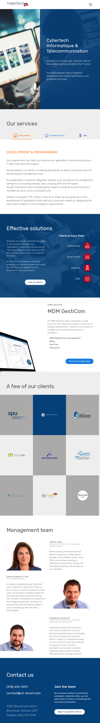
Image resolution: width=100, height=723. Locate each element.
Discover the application (79, 361)
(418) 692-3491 (17, 686)
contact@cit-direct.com (24, 693)
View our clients (35, 282)
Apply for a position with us (69, 712)
